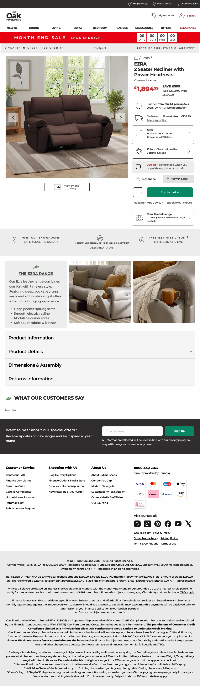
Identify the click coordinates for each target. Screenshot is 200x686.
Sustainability (100, 491)
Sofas (78, 27)
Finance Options (59, 480)
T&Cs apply (187, 592)
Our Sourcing (99, 502)
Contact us (12, 474)
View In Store (177, 179)
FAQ (22, 474)
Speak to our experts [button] (179, 202)
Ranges (122, 27)
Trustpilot (100, 48)
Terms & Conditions (146, 543)
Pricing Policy (169, 538)
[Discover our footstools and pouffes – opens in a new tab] (169, 166)
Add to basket (170, 192)
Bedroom (100, 27)
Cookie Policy (142, 532)
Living (56, 27)
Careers (96, 497)
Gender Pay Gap (101, 480)
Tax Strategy (116, 491)
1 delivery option (157, 120)
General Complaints (18, 491)
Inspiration (77, 486)
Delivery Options (65, 474)
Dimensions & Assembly (34, 365)
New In (12, 27)
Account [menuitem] (162, 15)
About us (97, 474)
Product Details (25, 351)
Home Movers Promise (20, 497)
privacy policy (177, 440)
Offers (166, 27)
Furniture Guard (16, 486)
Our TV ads (110, 474)
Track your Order (73, 491)
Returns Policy (15, 502)
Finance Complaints (18, 480)
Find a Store (77, 480)
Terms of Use (168, 543)
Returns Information (31, 379)
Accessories (144, 27)
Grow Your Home (59, 486)
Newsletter (55, 491)
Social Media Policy (146, 538)
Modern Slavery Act (103, 486)
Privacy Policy (161, 532)
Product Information (31, 338)
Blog (52, 474)
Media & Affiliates (112, 497)
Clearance (188, 27)
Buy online (146, 179)
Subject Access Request (20, 508)
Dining (34, 27)
